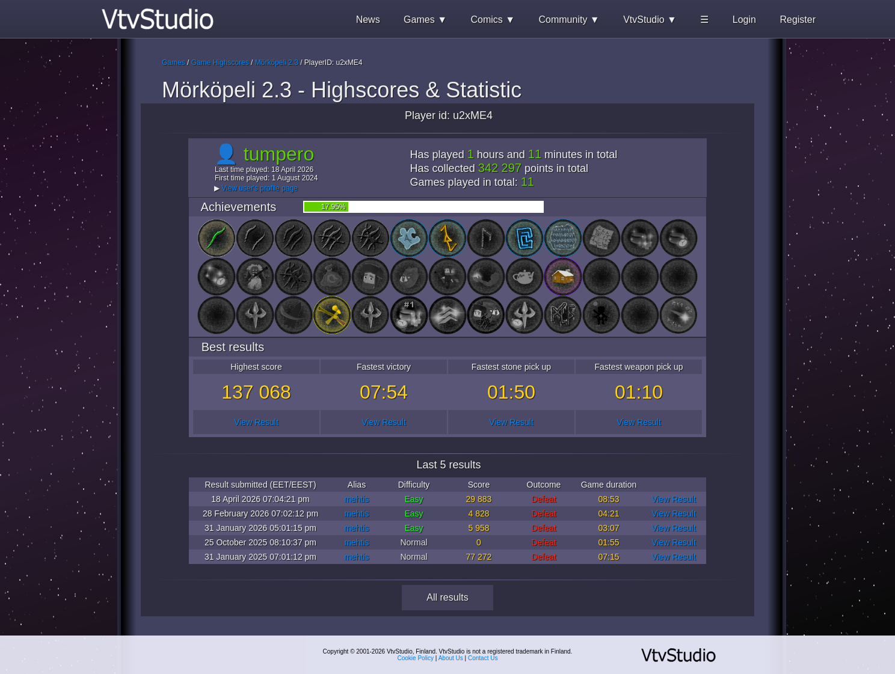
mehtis (356, 499)
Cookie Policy (416, 658)
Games (173, 62)
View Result (256, 422)
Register (798, 19)
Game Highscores (220, 62)
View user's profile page (259, 188)
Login (744, 19)
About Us (450, 658)
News (368, 19)
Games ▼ (425, 19)
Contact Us (482, 658)
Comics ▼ (492, 19)
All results (447, 597)
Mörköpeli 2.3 (276, 62)
